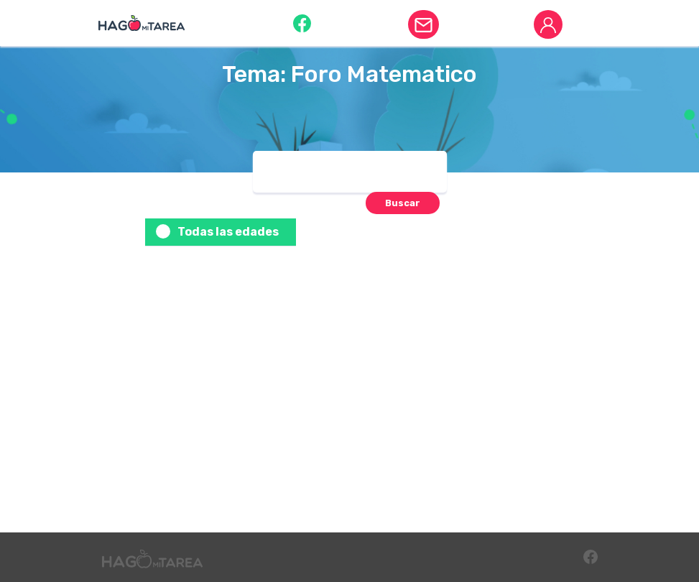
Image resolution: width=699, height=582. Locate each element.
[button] (302, 23)
